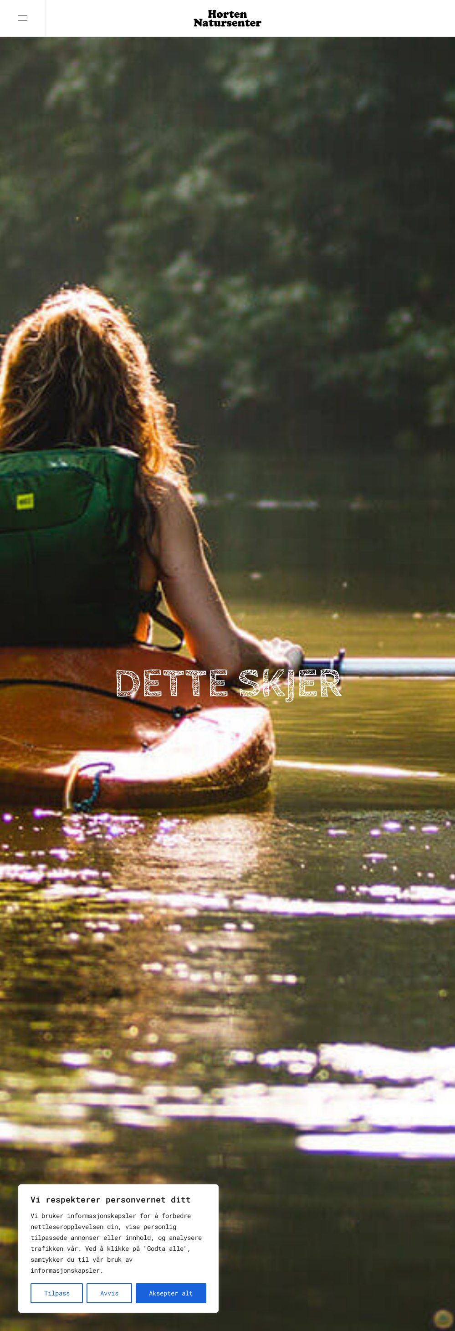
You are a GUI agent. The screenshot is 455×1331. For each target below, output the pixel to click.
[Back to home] (228, 18)
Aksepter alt (171, 1293)
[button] (22, 18)
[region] (118, 1248)
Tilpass (57, 1293)
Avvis (109, 1293)
